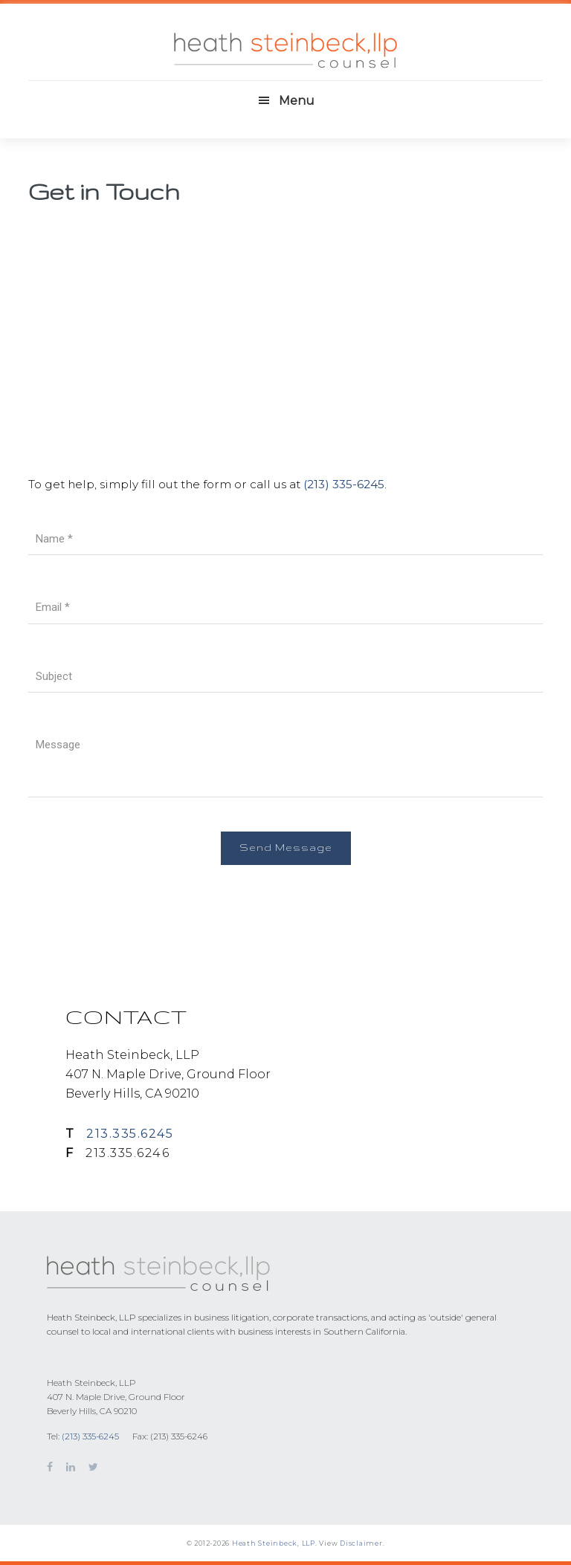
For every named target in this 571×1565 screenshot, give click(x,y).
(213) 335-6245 (343, 484)
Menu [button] (296, 101)
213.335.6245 (129, 1134)
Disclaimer (361, 1543)
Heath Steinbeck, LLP (273, 1543)
